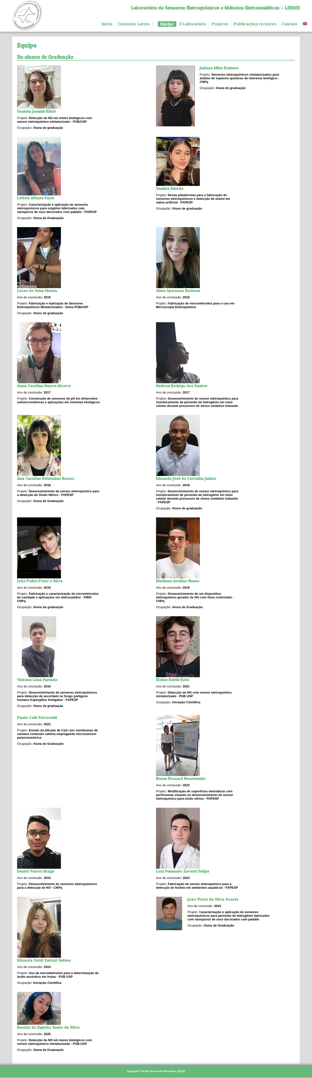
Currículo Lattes (133, 23)
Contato (289, 23)
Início (106, 23)
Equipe (167, 23)
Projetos (219, 23)
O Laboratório (192, 23)
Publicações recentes (255, 23)
